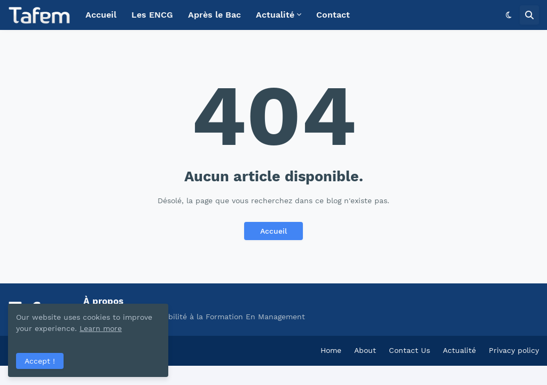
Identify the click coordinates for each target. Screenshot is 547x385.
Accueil (273, 231)
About (365, 350)
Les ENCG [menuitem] (152, 15)
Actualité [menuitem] (275, 15)
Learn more (101, 328)
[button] (509, 15)
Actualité (459, 350)
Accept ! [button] (40, 361)
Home (331, 350)
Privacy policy (514, 350)
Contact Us (409, 350)
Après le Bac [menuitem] (214, 15)
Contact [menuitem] (333, 15)
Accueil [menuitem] (100, 15)
